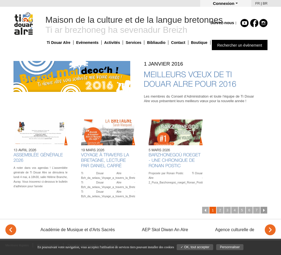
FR (257, 3)
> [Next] (270, 229)
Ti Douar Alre (59, 42)
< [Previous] (10, 229)
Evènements (87, 42)
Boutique (199, 42)
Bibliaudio (156, 42)
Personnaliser (230, 247)
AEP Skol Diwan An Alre (165, 229)
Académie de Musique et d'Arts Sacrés (78, 229)
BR (265, 3)
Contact (178, 42)
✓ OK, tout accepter (194, 247)
